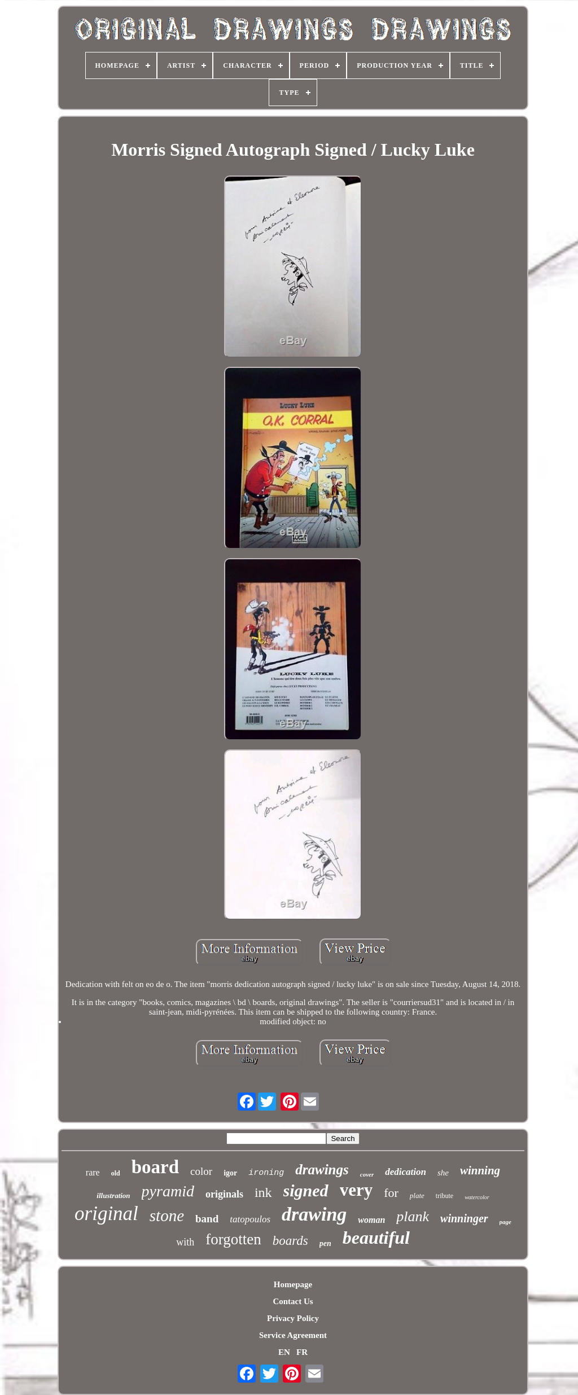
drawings (321, 1169)
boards (290, 1241)
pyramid (168, 1191)
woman (371, 1220)
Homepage (293, 1284)
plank (412, 1216)
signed (306, 1190)
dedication (405, 1171)
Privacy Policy (293, 1318)
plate (417, 1195)
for (391, 1193)
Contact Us (293, 1301)
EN (284, 1352)
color (201, 1171)
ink (263, 1192)
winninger (464, 1218)
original (106, 1214)
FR (302, 1352)
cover (367, 1174)
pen (325, 1243)
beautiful (376, 1237)
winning (480, 1170)
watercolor (477, 1197)
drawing (314, 1214)
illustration (113, 1195)
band (206, 1219)
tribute (444, 1196)
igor (230, 1173)
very (356, 1190)
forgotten (233, 1239)
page (505, 1221)
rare (93, 1172)
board (155, 1167)
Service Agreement (293, 1335)
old (115, 1173)
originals (224, 1194)
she (443, 1172)
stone (167, 1216)
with (185, 1242)
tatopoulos (250, 1219)
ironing (266, 1173)
